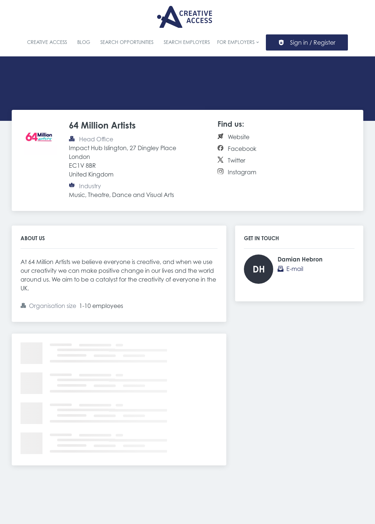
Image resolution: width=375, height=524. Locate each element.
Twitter (236, 160)
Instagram (242, 172)
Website (238, 137)
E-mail (294, 268)
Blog (83, 42)
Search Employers (187, 42)
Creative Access (47, 42)
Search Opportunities (126, 42)
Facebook (242, 148)
